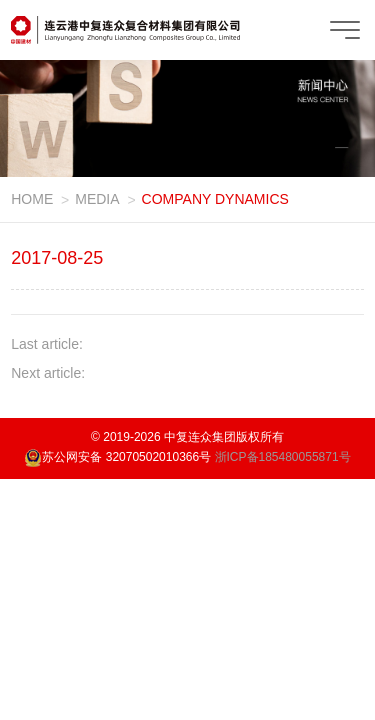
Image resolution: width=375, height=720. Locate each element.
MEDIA (97, 199)
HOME (32, 199)
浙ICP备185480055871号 (283, 457)
